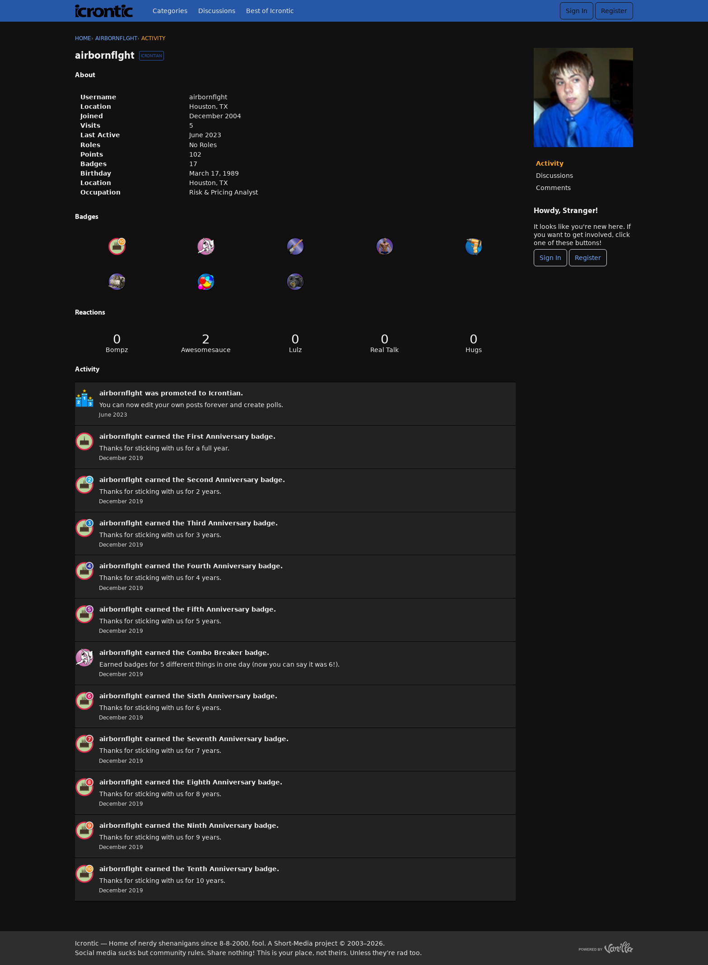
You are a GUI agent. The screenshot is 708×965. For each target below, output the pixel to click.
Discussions (216, 10)
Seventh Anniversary (224, 738)
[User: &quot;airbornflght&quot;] (84, 398)
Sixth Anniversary (219, 696)
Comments (553, 187)
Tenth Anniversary (219, 868)
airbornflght (121, 393)
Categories (170, 10)
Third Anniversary (219, 523)
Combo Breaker (214, 652)
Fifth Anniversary (218, 609)
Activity (550, 163)
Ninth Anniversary (219, 825)
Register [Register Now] (588, 257)
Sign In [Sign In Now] (550, 257)
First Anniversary (218, 436)
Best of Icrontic (270, 10)
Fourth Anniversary (221, 566)
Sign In (576, 10)
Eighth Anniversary (221, 782)
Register (614, 10)
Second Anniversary (222, 479)
